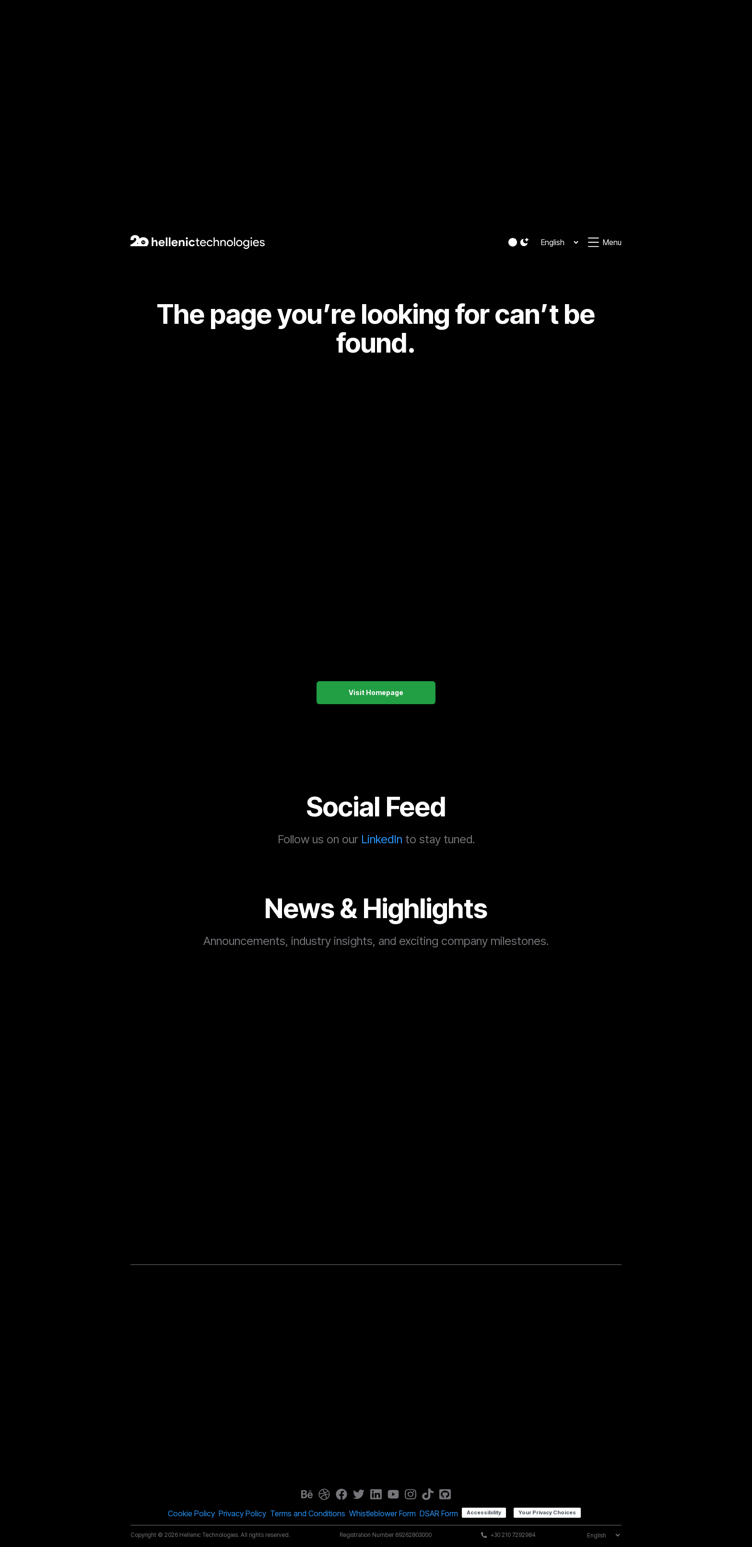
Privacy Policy (242, 1513)
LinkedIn (381, 839)
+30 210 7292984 (513, 1534)
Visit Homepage (376, 692)
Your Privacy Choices (547, 1512)
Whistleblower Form (382, 1513)
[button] (518, 242)
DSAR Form (439, 1513)
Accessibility (484, 1512)
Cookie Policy (191, 1513)
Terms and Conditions (307, 1513)
